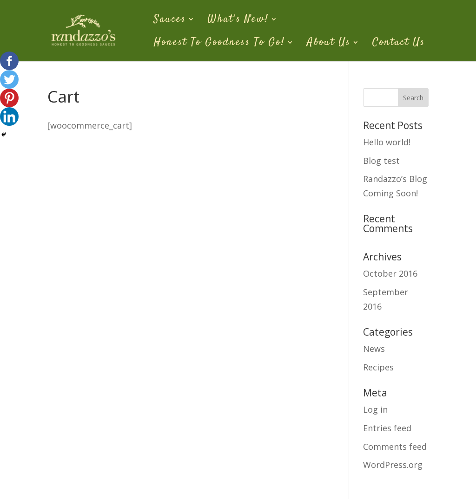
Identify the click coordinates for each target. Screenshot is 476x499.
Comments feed (395, 446)
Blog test (381, 160)
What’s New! (238, 20)
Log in (375, 409)
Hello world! (386, 142)
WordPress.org (393, 464)
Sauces (170, 20)
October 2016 (390, 273)
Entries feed (387, 428)
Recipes (378, 367)
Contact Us (398, 44)
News (374, 348)
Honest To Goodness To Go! (219, 44)
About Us (328, 44)
